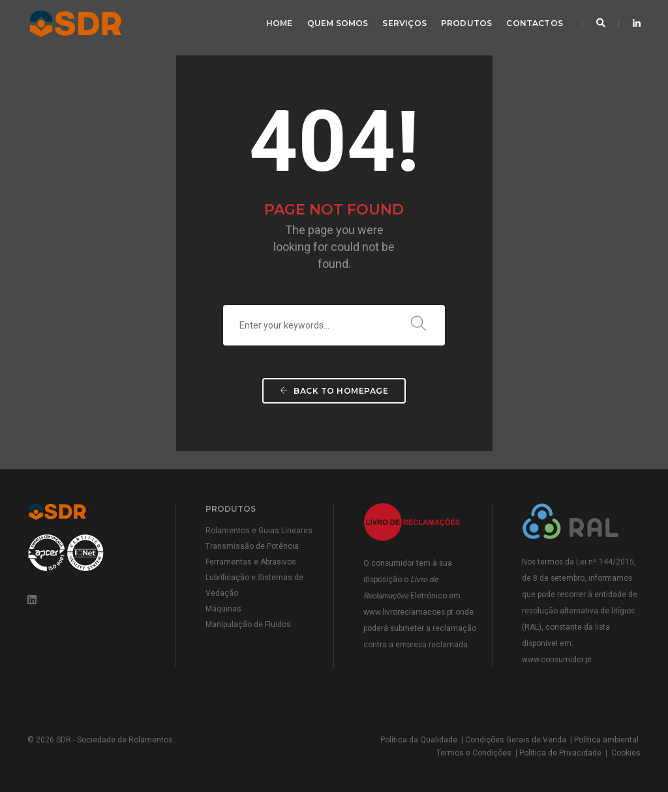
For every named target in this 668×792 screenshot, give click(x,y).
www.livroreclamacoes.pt (408, 612)
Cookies (626, 752)
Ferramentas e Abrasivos (250, 561)
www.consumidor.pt (557, 659)
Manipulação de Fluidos (248, 624)
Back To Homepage (334, 391)
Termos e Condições (473, 752)
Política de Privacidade (560, 752)
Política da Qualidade (418, 739)
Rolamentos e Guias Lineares (258, 530)
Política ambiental (606, 739)
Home (279, 23)
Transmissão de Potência (252, 546)
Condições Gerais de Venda (515, 739)
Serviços (404, 23)
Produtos (466, 23)
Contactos (534, 23)
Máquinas (223, 608)
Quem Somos (338, 23)
